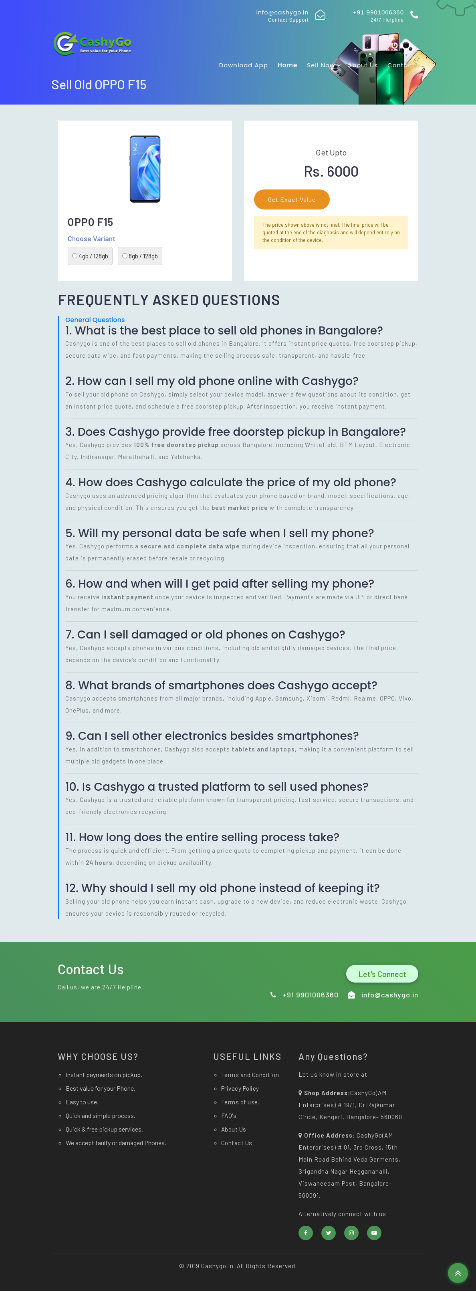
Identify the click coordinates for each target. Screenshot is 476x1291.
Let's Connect (382, 974)
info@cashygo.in (282, 12)
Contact (401, 65)
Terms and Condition (250, 1074)
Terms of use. (240, 1102)
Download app (243, 65)
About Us (363, 65)
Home (287, 65)
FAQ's (229, 1115)
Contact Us (236, 1142)
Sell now (324, 65)
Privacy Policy (240, 1088)
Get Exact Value (292, 199)
